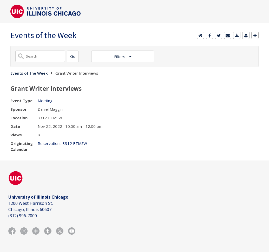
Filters (120, 56)
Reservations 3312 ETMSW (62, 143)
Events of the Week (29, 73)
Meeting (45, 100)
